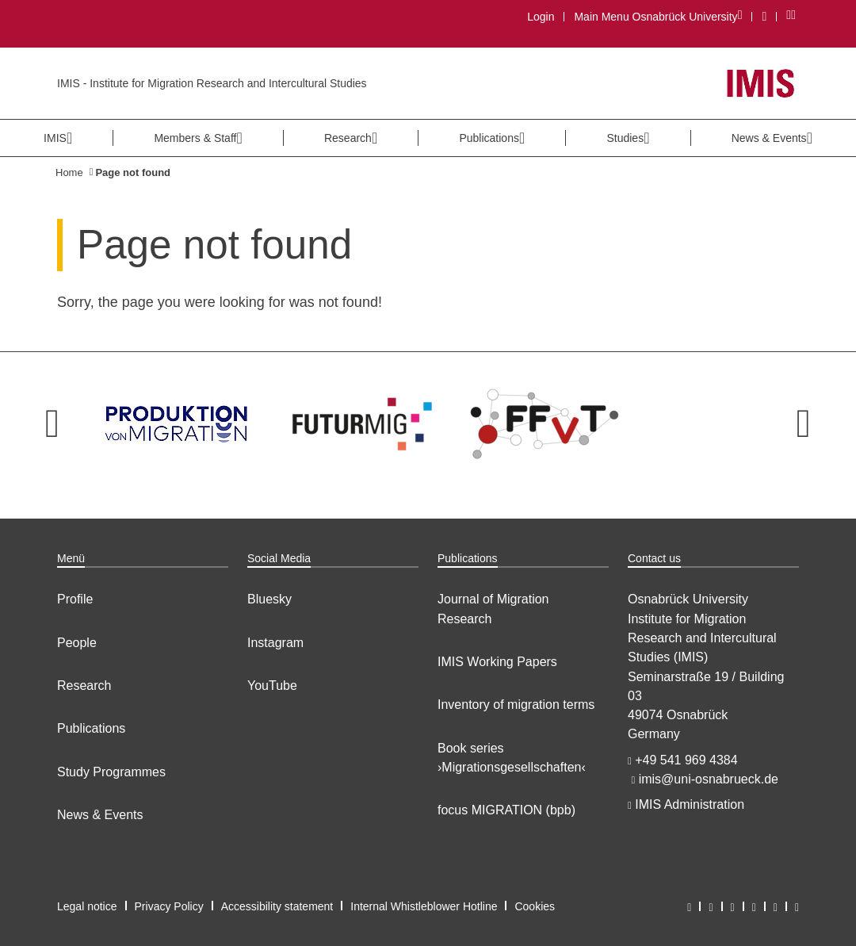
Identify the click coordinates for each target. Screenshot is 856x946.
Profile (75, 599)
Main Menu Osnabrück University (657, 16)
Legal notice (87, 906)
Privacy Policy (169, 906)
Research (84, 685)
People (77, 642)
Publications (91, 728)
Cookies (534, 906)
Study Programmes (111, 772)
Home (69, 172)
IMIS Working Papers (497, 661)
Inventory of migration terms (516, 704)
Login (540, 16)
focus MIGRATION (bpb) (506, 810)
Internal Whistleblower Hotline (423, 906)
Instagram (275, 642)
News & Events (100, 815)
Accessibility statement (277, 906)
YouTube (272, 685)
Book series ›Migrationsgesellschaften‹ (512, 757)
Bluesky (269, 599)
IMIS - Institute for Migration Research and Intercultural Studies (212, 83)
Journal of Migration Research (493, 608)
